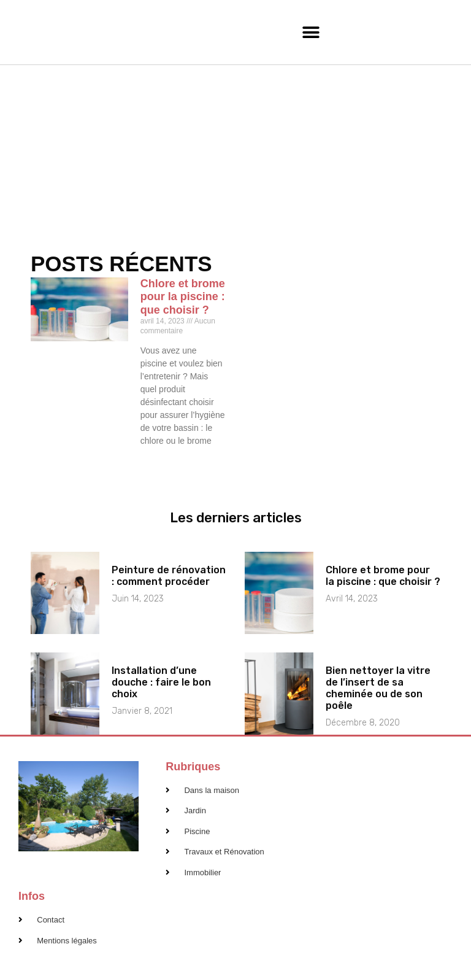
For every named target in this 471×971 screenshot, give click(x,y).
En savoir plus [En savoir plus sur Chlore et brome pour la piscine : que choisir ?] (163, 461)
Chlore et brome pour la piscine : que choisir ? (182, 296)
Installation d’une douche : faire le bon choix (161, 682)
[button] (311, 32)
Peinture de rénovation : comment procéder (169, 575)
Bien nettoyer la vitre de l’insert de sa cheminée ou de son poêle (378, 688)
